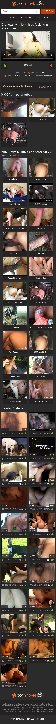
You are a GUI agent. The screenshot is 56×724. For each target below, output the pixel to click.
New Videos (26, 17)
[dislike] (52, 66)
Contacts (41, 719)
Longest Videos (43, 17)
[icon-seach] (37, 11)
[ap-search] (20, 11)
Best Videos (11, 17)
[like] (4, 66)
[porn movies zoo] (28, 3)
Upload (48, 11)
